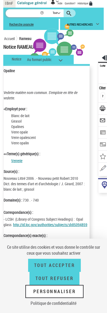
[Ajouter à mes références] (103, 157)
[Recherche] (23, 13)
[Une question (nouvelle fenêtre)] (103, 169)
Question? (70, 3)
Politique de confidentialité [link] (53, 303)
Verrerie (16, 160)
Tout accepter (54, 265)
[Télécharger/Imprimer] (103, 109)
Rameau (25, 38)
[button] (42, 13)
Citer (102, 87)
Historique (83, 3)
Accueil (9, 38)
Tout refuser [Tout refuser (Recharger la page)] (54, 278)
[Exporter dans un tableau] (103, 133)
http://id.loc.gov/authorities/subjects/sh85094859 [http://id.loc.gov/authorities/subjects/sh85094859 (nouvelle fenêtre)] (50, 224)
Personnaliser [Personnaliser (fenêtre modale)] (54, 291)
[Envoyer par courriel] (103, 121)
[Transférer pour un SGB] (103, 145)
